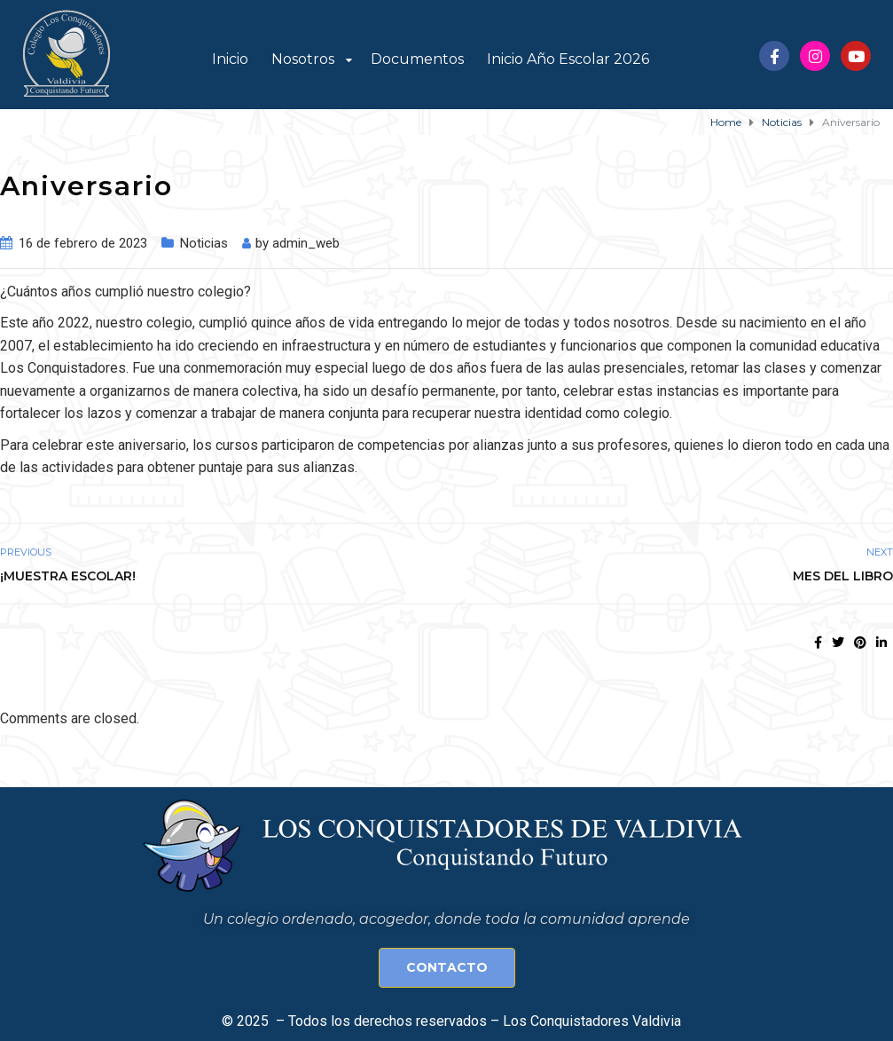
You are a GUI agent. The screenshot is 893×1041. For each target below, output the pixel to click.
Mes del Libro (843, 576)
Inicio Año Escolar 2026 (568, 59)
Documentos (417, 59)
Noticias (204, 243)
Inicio (230, 59)
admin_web (306, 243)
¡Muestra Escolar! (68, 576)
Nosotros (302, 59)
